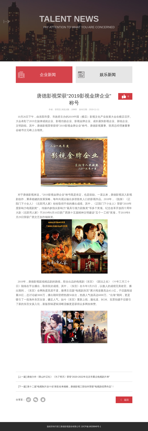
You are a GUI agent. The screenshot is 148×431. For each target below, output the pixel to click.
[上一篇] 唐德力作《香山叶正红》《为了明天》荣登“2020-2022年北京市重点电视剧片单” (64, 376)
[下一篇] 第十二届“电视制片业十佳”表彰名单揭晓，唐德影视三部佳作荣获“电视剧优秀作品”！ (66, 386)
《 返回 (124, 399)
